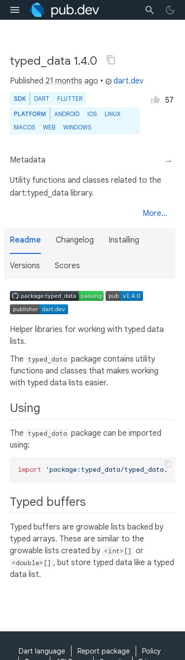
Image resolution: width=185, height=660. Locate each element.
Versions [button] (25, 266)
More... (155, 213)
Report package (103, 651)
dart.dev (124, 81)
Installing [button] (124, 240)
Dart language (42, 651)
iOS (92, 114)
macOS (24, 127)
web (49, 127)
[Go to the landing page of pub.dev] (64, 9)
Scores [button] (67, 266)
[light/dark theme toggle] (170, 10)
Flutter (69, 98)
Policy (151, 651)
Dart (41, 98)
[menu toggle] (15, 10)
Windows (77, 127)
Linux (112, 114)
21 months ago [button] (71, 81)
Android (66, 114)
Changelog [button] (75, 240)
